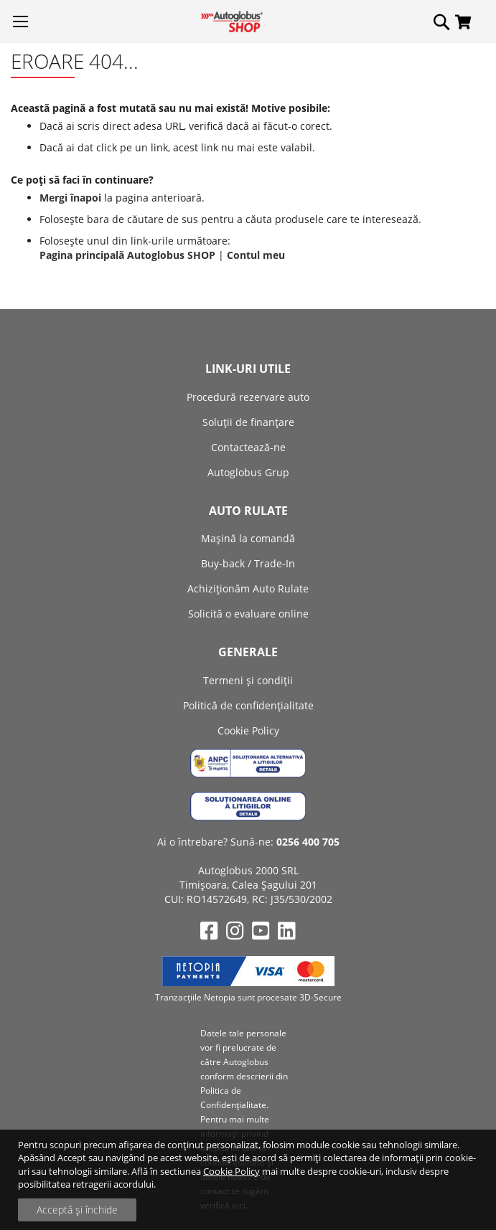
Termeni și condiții (248, 680)
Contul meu (256, 255)
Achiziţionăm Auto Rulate (248, 588)
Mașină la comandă (248, 538)
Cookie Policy (231, 1171)
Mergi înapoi (70, 197)
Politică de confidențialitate (248, 705)
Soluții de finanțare (248, 422)
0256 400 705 (308, 841)
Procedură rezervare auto (248, 397)
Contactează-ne (248, 447)
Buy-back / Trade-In (248, 563)
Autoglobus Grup (248, 472)
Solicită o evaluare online (248, 613)
